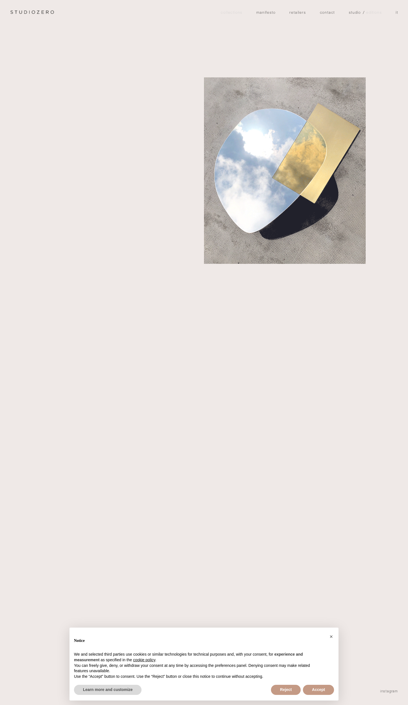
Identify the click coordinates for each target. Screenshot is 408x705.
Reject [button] (286, 689)
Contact (327, 13)
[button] (331, 636)
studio (355, 13)
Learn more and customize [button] (108, 689)
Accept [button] (318, 689)
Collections (231, 13)
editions (374, 13)
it (397, 13)
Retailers (297, 13)
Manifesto (265, 13)
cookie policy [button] (144, 660)
